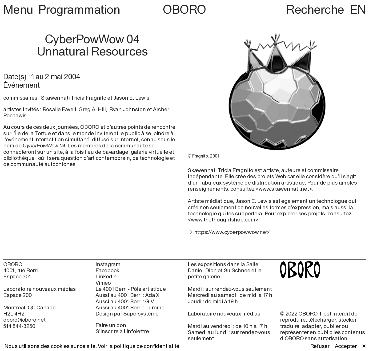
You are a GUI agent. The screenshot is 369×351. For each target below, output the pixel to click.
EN (358, 9)
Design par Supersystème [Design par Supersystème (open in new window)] (127, 314)
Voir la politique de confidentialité (138, 346)
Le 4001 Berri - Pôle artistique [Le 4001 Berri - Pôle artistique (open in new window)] (131, 289)
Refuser (319, 346)
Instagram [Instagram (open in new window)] (108, 264)
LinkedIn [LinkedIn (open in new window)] (106, 276)
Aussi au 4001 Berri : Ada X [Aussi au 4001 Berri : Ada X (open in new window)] (127, 295)
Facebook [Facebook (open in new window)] (107, 270)
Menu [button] (19, 9)
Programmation (79, 9)
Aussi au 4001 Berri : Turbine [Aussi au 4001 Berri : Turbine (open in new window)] (130, 307)
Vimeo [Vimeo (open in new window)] (103, 283)
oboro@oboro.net (24, 319)
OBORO (184, 9)
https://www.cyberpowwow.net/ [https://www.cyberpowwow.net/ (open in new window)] (232, 232)
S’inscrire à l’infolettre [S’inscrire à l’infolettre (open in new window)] (122, 331)
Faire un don (111, 325)
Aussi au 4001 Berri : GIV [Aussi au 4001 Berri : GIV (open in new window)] (125, 301)
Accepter (346, 346)
